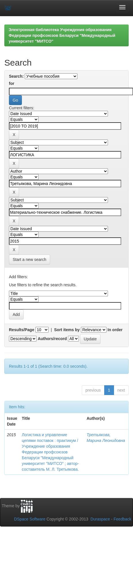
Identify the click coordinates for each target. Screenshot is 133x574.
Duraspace (100, 519)
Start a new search (29, 259)
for (11, 83)
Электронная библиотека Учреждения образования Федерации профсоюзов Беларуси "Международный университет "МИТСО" (62, 35)
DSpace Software (29, 519)
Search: (16, 76)
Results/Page (21, 329)
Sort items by (67, 329)
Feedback (122, 519)
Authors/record (52, 338)
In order (115, 329)
